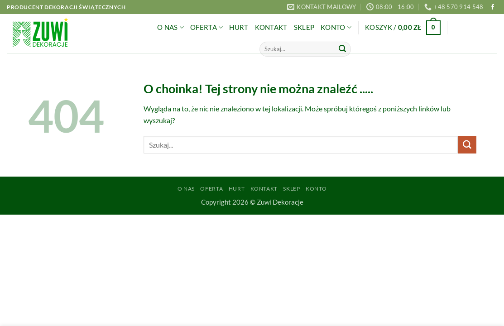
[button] (403, 28)
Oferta (206, 27)
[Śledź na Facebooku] (492, 7)
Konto (336, 27)
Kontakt (271, 27)
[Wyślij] (342, 49)
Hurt (238, 27)
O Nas (170, 27)
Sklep (304, 27)
